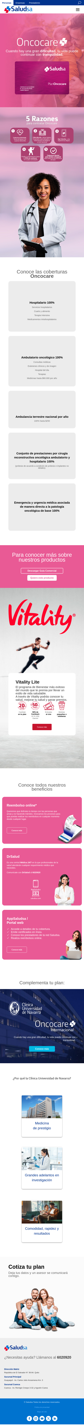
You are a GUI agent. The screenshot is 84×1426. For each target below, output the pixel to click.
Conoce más (42, 726)
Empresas (20, 3)
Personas (6, 3)
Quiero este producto (42, 578)
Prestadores (34, 3)
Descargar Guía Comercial (41, 571)
